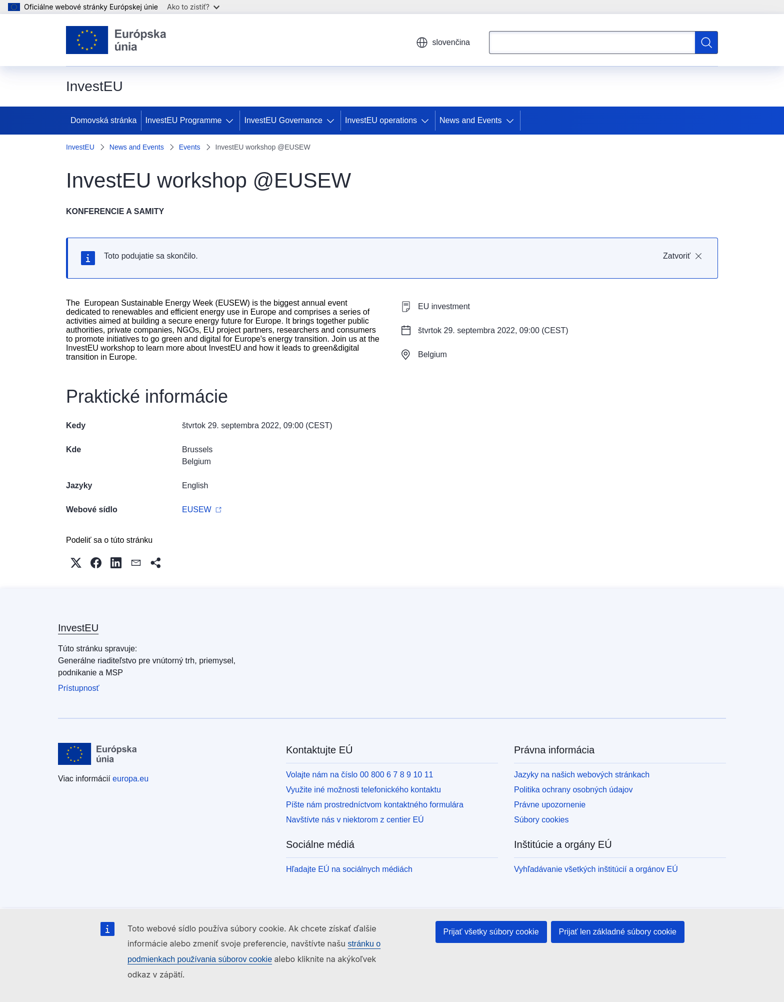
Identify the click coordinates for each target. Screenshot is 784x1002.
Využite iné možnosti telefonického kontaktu (363, 789)
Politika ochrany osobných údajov (573, 789)
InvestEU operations (381, 120)
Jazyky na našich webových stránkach (582, 774)
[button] (76, 563)
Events (189, 147)
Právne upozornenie (550, 804)
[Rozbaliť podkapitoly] (232, 121)
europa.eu (130, 778)
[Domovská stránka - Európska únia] (116, 40)
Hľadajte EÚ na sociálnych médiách (349, 869)
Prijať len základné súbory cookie (617, 931)
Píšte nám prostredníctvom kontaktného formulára (375, 804)
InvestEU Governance (283, 120)
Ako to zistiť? (193, 7)
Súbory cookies (541, 819)
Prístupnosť (78, 688)
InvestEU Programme (184, 120)
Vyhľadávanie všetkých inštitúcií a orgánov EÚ (596, 869)
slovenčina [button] (443, 43)
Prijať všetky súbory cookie (491, 931)
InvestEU (80, 147)
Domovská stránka (103, 120)
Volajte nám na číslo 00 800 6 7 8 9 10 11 (359, 774)
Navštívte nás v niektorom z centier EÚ (355, 819)
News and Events (471, 120)
